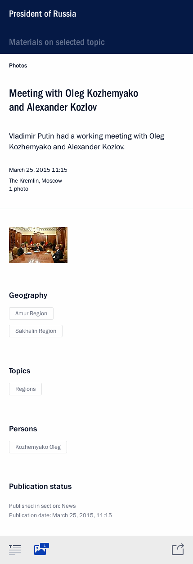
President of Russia (42, 13)
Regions (25, 389)
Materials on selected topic (56, 41)
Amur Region (31, 313)
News (69, 506)
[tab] (14, 549)
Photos (18, 66)
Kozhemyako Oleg (38, 447)
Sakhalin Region (35, 331)
